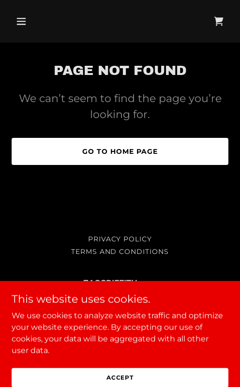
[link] (218, 21)
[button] (28, 21)
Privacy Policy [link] (120, 239)
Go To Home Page (120, 151)
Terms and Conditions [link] (120, 251)
